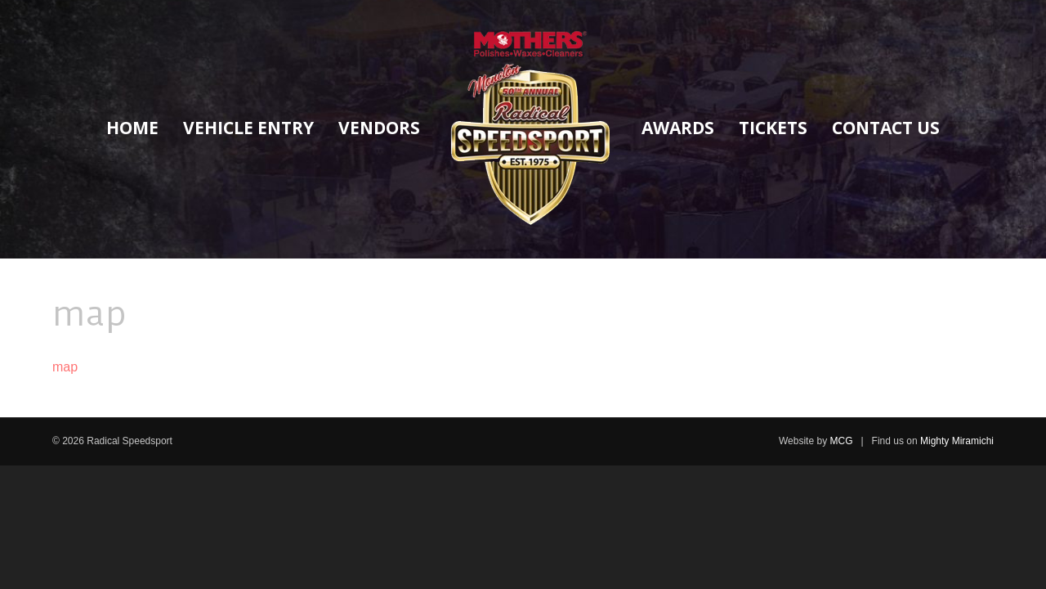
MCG (840, 441)
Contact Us (886, 127)
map (65, 367)
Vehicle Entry (248, 127)
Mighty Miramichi (957, 441)
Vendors (379, 127)
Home (132, 127)
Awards (677, 127)
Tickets (773, 127)
